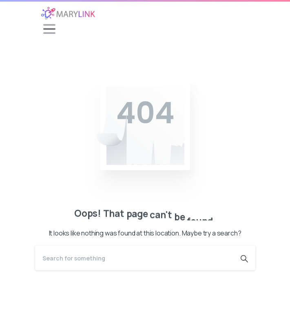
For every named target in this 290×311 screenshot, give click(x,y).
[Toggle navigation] (49, 29)
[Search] (134, 258)
